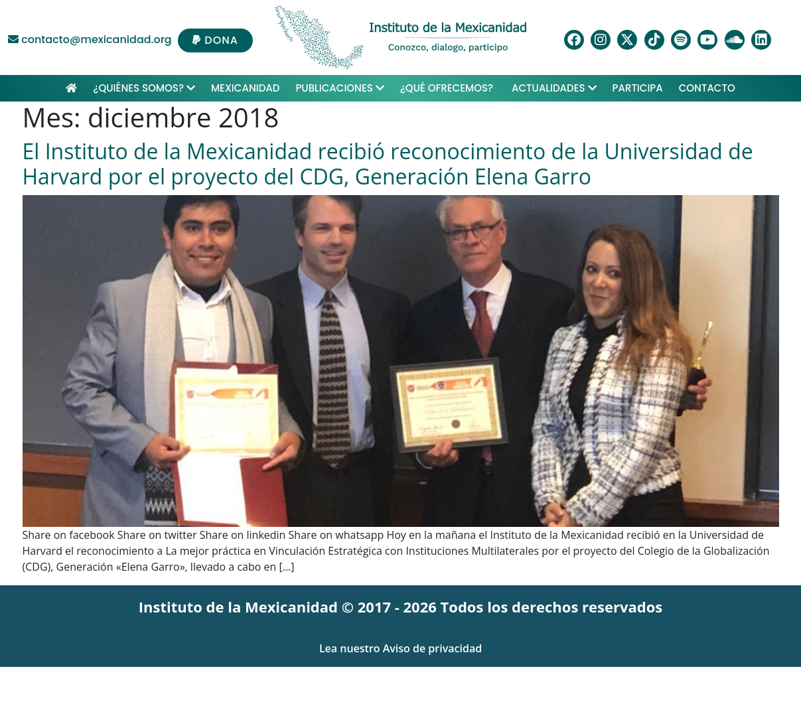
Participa (638, 88)
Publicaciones (339, 88)
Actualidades (554, 88)
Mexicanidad (245, 88)
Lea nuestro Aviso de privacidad (400, 648)
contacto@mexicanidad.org (90, 39)
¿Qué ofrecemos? (448, 88)
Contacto (707, 88)
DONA (215, 40)
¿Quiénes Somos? (144, 88)
